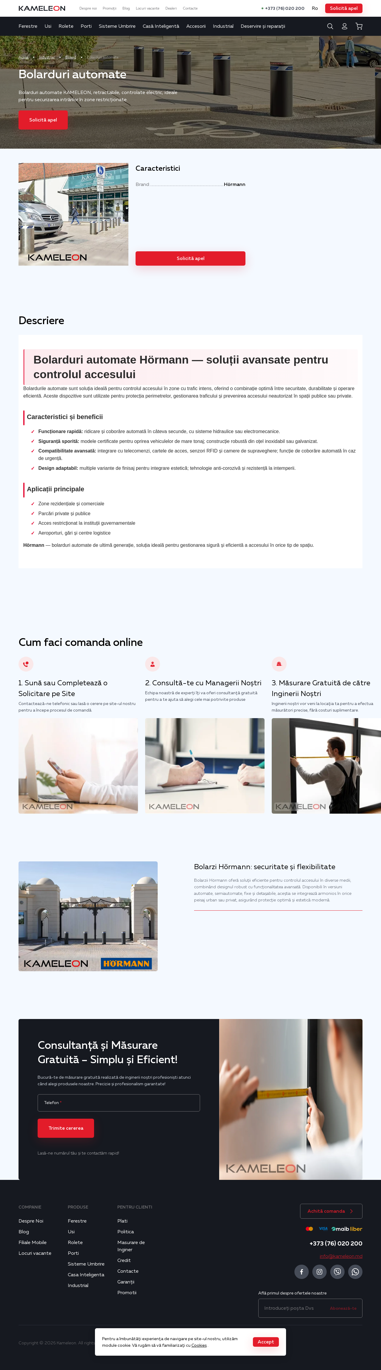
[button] (343, 8)
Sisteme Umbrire (117, 26)
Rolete (66, 26)
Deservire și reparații (263, 26)
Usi (47, 26)
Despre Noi (31, 1221)
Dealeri (171, 8)
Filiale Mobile (33, 1242)
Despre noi (88, 8)
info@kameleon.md (341, 1256)
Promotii (126, 1292)
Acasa (23, 57)
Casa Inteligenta (86, 1274)
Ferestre (28, 26)
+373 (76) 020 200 (285, 8)
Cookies (199, 1345)
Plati (122, 1221)
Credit (124, 1260)
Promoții (109, 8)
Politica (125, 1231)
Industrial (223, 26)
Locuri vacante (147, 8)
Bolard (70, 57)
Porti (86, 26)
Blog (126, 8)
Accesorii (196, 26)
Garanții (125, 1282)
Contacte (190, 8)
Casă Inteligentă (161, 26)
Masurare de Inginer (131, 1246)
